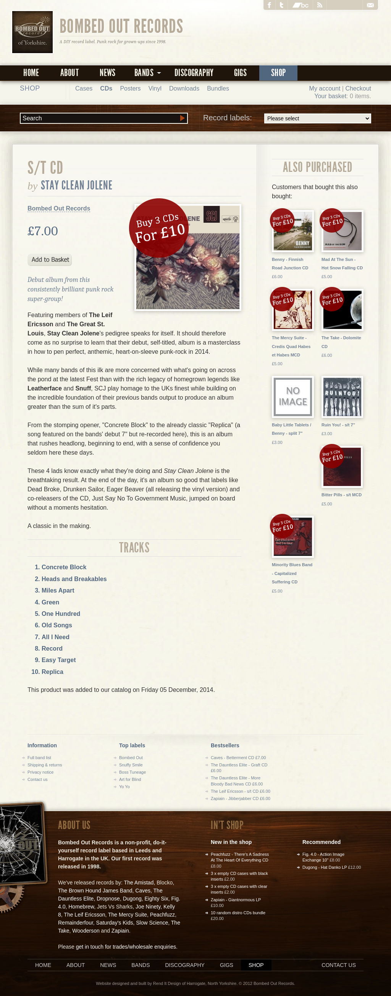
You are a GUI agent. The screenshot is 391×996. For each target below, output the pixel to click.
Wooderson (85, 931)
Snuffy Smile (131, 765)
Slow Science (152, 923)
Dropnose (108, 899)
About (69, 73)
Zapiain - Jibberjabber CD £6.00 (240, 798)
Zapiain (120, 931)
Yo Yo (124, 786)
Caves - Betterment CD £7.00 (238, 757)
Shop (278, 73)
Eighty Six (156, 899)
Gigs (240, 73)
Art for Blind (130, 779)
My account (325, 88)
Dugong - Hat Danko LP (324, 867)
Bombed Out (131, 757)
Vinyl (155, 88)
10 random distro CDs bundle (238, 912)
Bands (140, 965)
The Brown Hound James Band (95, 890)
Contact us (37, 779)
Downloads (184, 88)
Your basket (330, 96)
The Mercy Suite (127, 915)
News (108, 73)
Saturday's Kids (114, 923)
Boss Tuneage (132, 772)
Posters (130, 88)
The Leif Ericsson (84, 915)
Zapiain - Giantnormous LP (236, 899)
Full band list (39, 757)
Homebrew (81, 907)
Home (31, 73)
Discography (193, 73)
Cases (83, 88)
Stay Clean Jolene (77, 185)
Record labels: (287, 118)
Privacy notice (40, 772)
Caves (142, 890)
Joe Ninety (148, 907)
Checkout (358, 88)
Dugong (132, 899)
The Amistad (139, 882)
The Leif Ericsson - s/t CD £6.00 (240, 791)
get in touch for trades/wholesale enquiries (126, 947)
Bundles (218, 88)
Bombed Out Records (122, 25)
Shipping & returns (44, 765)
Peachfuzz (162, 915)
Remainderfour (75, 923)
